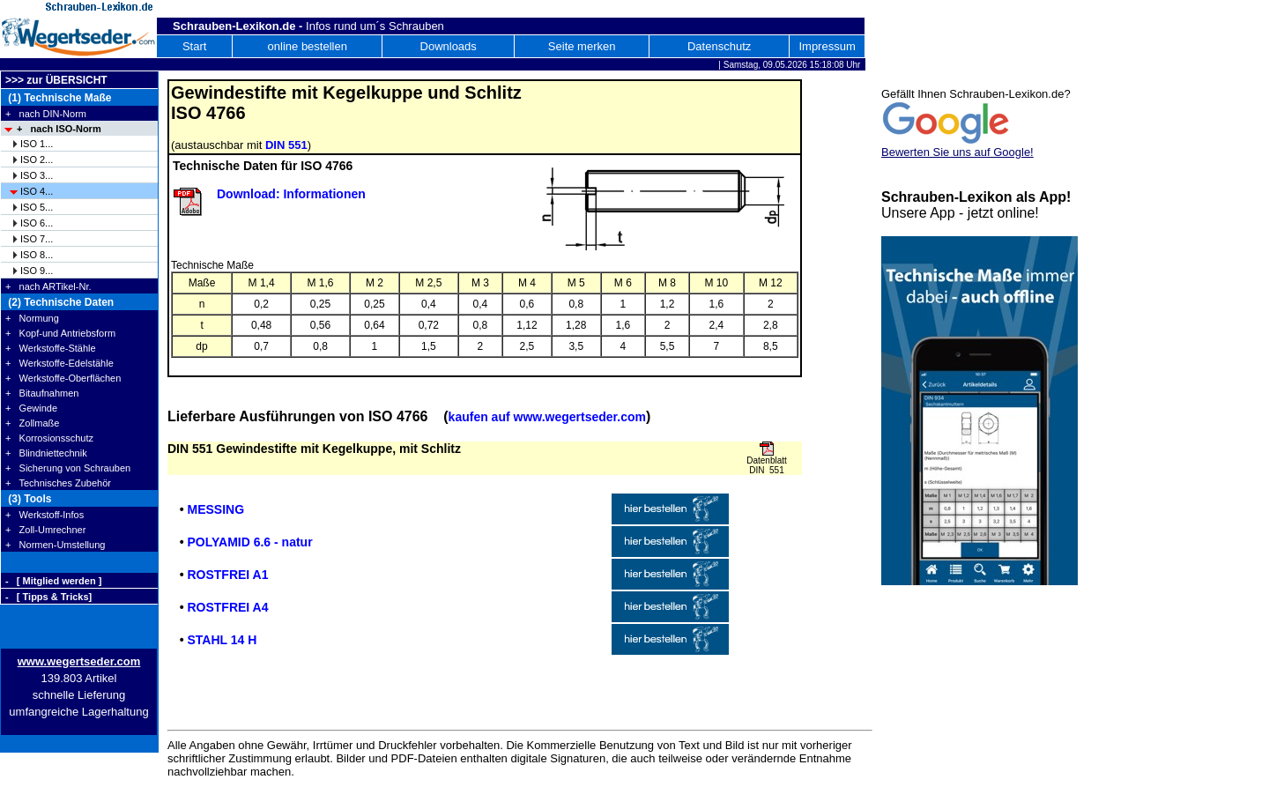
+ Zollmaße (32, 423)
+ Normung (32, 318)
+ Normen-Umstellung (55, 544)
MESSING (215, 509)
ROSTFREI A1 (227, 575)
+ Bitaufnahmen (41, 393)
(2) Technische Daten (59, 302)
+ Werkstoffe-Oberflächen (63, 378)
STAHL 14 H (221, 640)
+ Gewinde (31, 408)
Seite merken (582, 46)
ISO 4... (36, 191)
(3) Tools (28, 499)
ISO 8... (36, 254)
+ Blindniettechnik (46, 453)
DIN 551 (286, 145)
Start (194, 46)
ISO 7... (36, 239)
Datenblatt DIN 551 (766, 465)
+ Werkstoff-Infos (44, 514)
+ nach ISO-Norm (59, 128)
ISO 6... (36, 223)
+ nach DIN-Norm (45, 113)
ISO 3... (36, 175)
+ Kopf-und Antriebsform (60, 333)
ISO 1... (36, 143)
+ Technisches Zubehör (58, 483)
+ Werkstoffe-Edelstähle (59, 363)
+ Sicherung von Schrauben (67, 468)
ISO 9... (36, 270)
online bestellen (307, 46)
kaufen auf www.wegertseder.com (547, 417)
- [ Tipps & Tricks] (48, 596)
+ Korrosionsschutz (49, 438)
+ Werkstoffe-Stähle (50, 348)
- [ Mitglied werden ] (53, 580)
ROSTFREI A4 (227, 607)
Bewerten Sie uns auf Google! (957, 152)
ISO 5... (36, 207)
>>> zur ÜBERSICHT (56, 80)
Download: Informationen (291, 194)
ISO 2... (36, 159)
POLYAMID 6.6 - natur (249, 542)
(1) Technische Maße (58, 98)
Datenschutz (719, 46)
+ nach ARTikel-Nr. (48, 286)
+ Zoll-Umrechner (45, 529)
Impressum (826, 46)
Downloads (448, 46)
